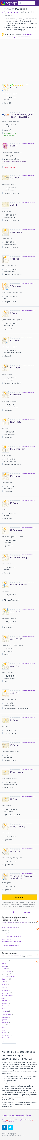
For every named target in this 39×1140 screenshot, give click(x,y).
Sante (13, 313)
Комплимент (17, 449)
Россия (4, 956)
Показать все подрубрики (11, 946)
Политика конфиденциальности (21, 1117)
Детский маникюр (7, 939)
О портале (11, 1115)
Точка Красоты (18, 584)
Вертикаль (16, 232)
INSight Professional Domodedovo (21, 877)
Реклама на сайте (20, 1115)
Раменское (5, 1022)
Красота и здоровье (9, 923)
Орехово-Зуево (6, 1014)
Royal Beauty (17, 826)
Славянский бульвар (15, 1120)
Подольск (5, 1017)
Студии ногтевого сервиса (10, 928)
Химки (3, 1027)
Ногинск (4, 1008)
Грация (15, 367)
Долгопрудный (6, 971)
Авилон (15, 745)
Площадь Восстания (8, 1122)
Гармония (15, 286)
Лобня (4, 998)
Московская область (15, 956)
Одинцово (5, 1011)
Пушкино (4, 1020)
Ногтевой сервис (23, 923)
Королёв (4, 988)
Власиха (4, 966)
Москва (4, 1120)
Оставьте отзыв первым (28, 112)
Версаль (15, 422)
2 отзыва (26, 85)
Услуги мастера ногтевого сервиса (12, 936)
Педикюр (4, 933)
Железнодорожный (8, 976)
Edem (14, 799)
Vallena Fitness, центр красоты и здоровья (21, 115)
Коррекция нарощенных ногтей (11, 941)
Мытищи (4, 1006)
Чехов (3, 1030)
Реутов (4, 1025)
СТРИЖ (14, 178)
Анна (14, 720)
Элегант (15, 503)
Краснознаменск (7, 995)
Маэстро (15, 395)
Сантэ (14, 146)
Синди (14, 205)
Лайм (13, 87)
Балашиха (4, 961)
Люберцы (4, 1003)
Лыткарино (5, 1001)
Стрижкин (16, 530)
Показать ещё (19, 897)
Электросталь (6, 1035)
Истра (3, 982)
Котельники (5, 990)
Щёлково (4, 1033)
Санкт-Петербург (26, 1120)
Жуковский (5, 979)
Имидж (15, 851)
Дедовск (4, 969)
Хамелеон (16, 772)
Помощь (4, 1115)
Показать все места (9, 1042)
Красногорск (5, 993)
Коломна (4, 984)
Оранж (15, 340)
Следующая (26, 912)
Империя (16, 639)
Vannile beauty (18, 557)
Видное (4, 963)
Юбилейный (5, 1038)
